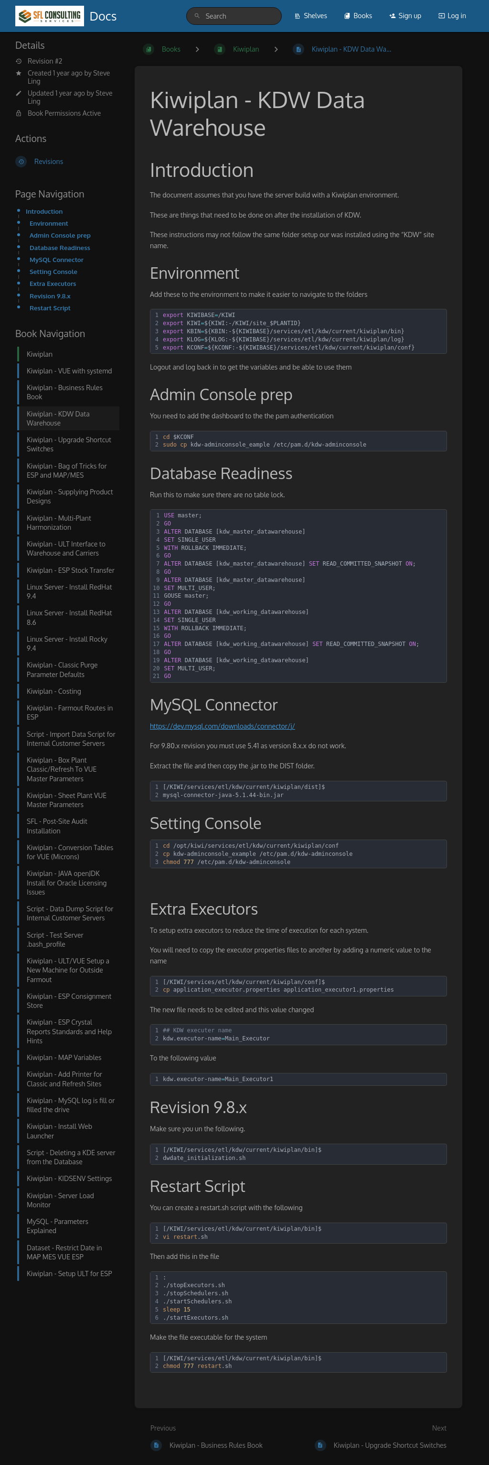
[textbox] (303, 331)
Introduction (44, 211)
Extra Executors (53, 283)
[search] (234, 16)
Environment (49, 223)
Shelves (310, 15)
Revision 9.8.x (50, 296)
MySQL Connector (57, 259)
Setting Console (53, 271)
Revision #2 (38, 61)
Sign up (405, 15)
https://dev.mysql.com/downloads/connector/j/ (222, 726)
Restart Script (50, 308)
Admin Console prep (60, 235)
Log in (452, 15)
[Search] (197, 16)
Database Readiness (60, 247)
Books (358, 15)
